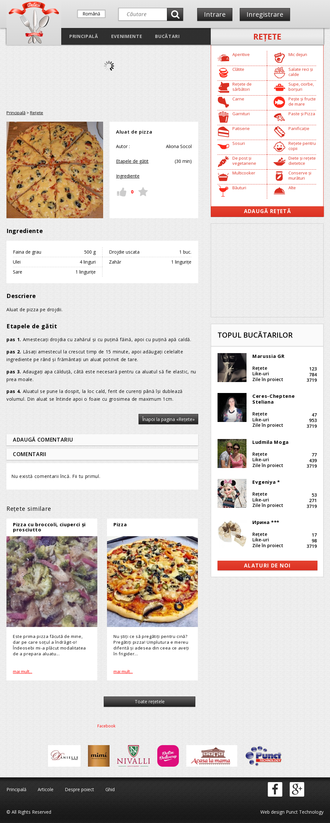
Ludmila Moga (270, 442)
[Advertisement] (267, 270)
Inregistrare (265, 14)
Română (91, 14)
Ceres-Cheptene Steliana (273, 399)
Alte (292, 188)
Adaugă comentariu (43, 439)
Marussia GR (268, 356)
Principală (83, 36)
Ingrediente (128, 176)
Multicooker (243, 173)
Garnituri (241, 114)
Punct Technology (304, 812)
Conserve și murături (299, 175)
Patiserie (241, 128)
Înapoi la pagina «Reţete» (168, 419)
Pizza (120, 524)
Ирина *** (265, 522)
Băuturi (239, 188)
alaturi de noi (267, 565)
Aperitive (241, 54)
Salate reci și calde (300, 71)
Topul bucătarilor (255, 335)
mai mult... (22, 671)
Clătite (238, 69)
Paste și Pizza (301, 114)
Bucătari (167, 36)
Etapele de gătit (132, 161)
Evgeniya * (266, 482)
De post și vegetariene (244, 160)
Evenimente (126, 36)
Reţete (267, 36)
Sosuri (238, 143)
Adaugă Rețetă (267, 211)
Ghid (110, 789)
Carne (238, 99)
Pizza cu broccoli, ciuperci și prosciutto (49, 527)
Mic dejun (297, 54)
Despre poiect (79, 789)
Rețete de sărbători (242, 86)
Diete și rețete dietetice (302, 160)
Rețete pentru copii (302, 145)
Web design (272, 812)
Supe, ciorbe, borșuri (301, 86)
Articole (45, 789)
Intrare (215, 14)
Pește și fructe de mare (302, 101)
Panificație (298, 128)
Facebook (106, 726)
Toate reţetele (150, 701)
